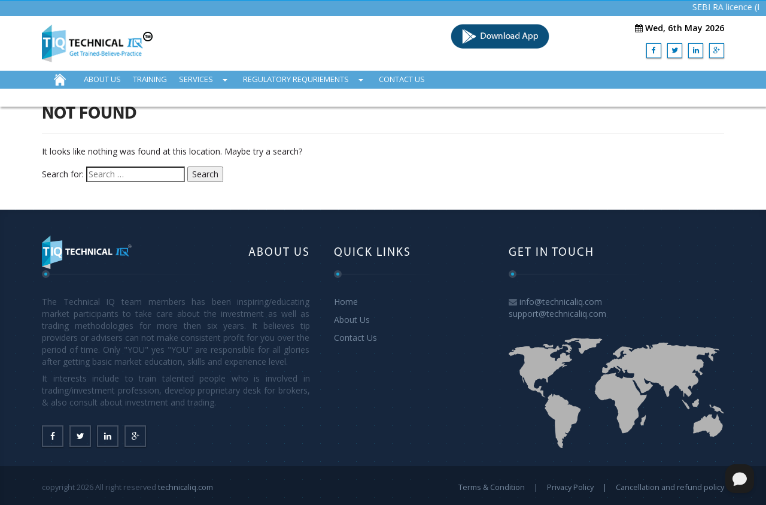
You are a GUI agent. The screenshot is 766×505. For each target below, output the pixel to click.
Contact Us (355, 337)
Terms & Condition (491, 487)
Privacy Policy (570, 487)
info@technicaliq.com (560, 301)
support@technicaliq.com (557, 313)
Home (346, 301)
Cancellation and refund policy (670, 487)
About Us (352, 319)
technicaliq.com (185, 487)
